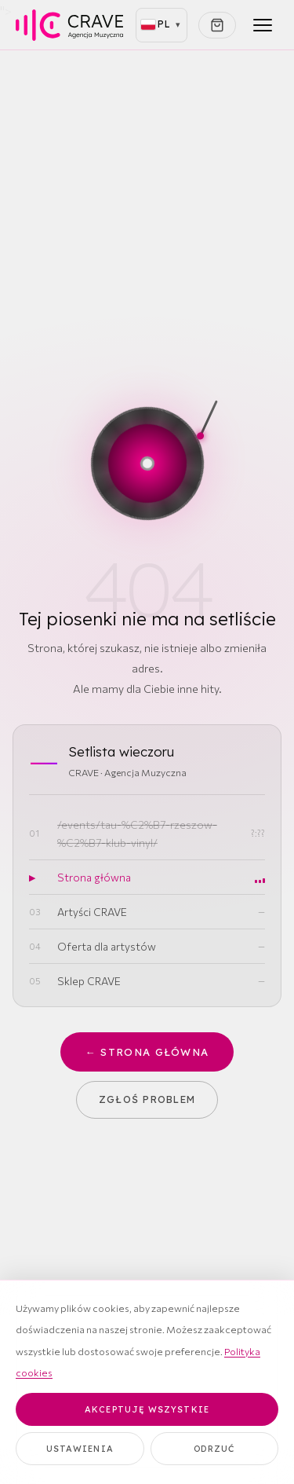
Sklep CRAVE (89, 981)
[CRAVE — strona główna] (69, 25)
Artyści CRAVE (92, 911)
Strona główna (94, 877)
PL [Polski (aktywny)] (156, 24)
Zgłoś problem (147, 1099)
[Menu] (262, 25)
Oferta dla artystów (106, 946)
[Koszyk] (217, 25)
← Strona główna (147, 1052)
